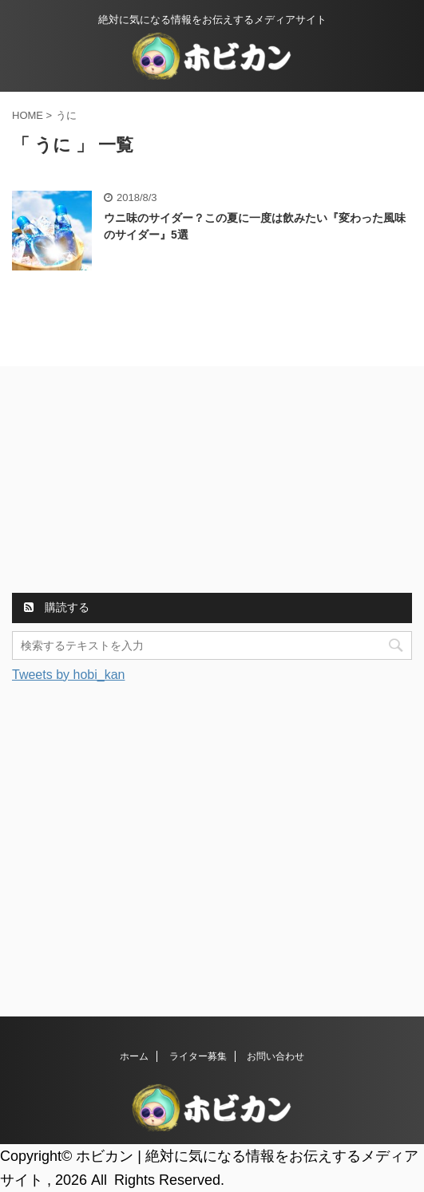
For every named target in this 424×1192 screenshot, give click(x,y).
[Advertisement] (132, 482)
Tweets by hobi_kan (68, 674)
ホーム (134, 1056)
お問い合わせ (275, 1056)
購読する (56, 607)
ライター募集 (198, 1056)
